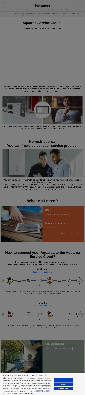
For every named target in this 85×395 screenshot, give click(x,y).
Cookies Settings (63, 379)
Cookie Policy (39, 390)
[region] (42, 384)
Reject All (63, 384)
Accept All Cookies (63, 388)
